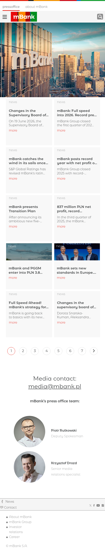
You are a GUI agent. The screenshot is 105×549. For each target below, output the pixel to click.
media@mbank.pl (55, 387)
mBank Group (20, 522)
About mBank (36, 7)
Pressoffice (11, 7)
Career (14, 537)
